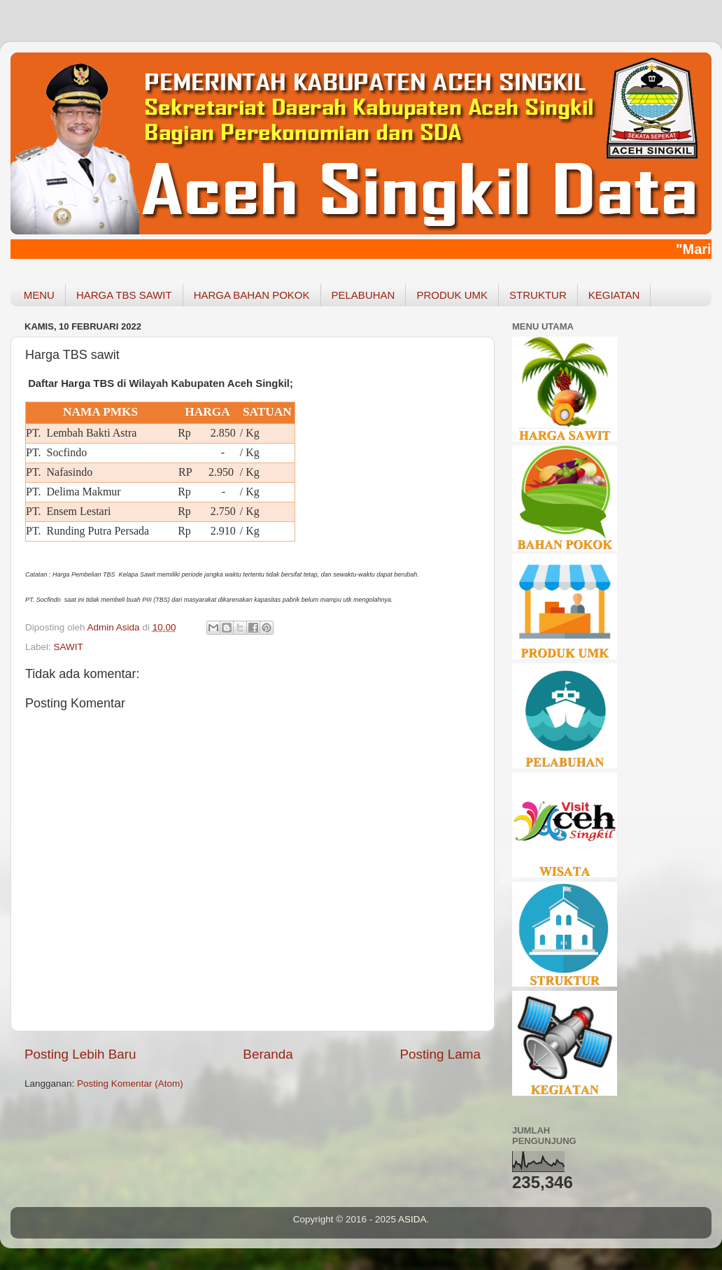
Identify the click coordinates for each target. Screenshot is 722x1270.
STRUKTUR (538, 295)
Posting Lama (440, 1054)
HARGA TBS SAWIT (124, 295)
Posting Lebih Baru (80, 1054)
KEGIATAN (614, 295)
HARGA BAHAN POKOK (252, 295)
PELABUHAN (363, 295)
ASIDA (412, 1219)
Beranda (267, 1054)
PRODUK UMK (452, 295)
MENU (39, 295)
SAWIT (68, 647)
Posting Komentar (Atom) (130, 1083)
